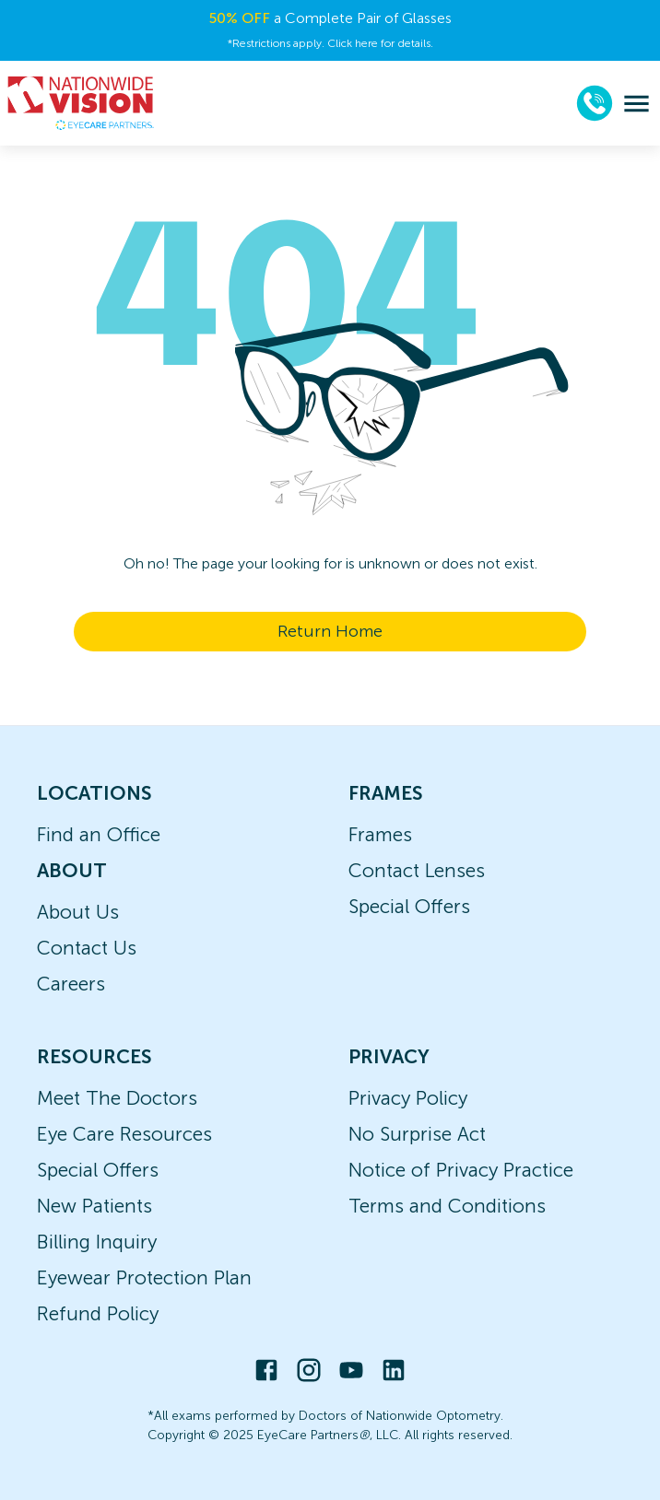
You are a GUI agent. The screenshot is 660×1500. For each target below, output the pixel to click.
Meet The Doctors (117, 1097)
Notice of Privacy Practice (460, 1169)
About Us (78, 911)
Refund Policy (98, 1313)
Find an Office (98, 834)
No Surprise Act (417, 1133)
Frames (380, 834)
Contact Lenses (416, 870)
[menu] (636, 104)
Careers (71, 983)
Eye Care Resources (124, 1133)
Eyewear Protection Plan (144, 1277)
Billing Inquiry (97, 1241)
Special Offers (409, 906)
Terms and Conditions (447, 1205)
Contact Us (86, 947)
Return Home (330, 631)
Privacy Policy (407, 1097)
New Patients (94, 1205)
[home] (81, 103)
